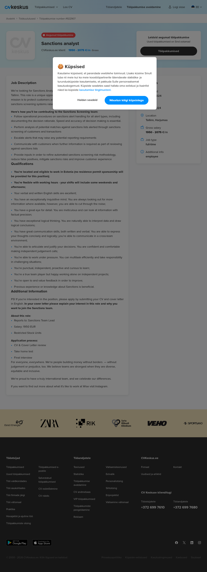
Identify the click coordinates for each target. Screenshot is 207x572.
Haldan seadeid (87, 100)
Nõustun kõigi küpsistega (126, 100)
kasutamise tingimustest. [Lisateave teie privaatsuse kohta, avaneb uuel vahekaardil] (95, 90)
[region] (105, 83)
